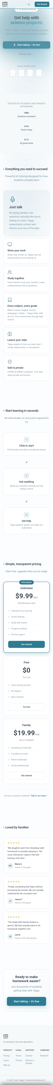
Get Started (42, 4)
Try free (26, 708)
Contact (29, 1056)
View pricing (26, 54)
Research (44, 1056)
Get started (26, 645)
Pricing (6, 1056)
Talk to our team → (40, 797)
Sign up (6, 1065)
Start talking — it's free (26, 45)
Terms (18, 1056)
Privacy (19, 1060)
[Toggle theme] (29, 4)
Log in (6, 1060)
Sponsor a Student (30, 1061)
